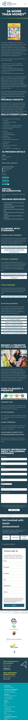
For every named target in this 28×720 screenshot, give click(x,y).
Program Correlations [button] (9, 692)
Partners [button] (6, 694)
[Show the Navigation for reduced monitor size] (25, 4)
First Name (4, 456)
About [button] (6, 701)
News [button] (5, 713)
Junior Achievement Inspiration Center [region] (10, 673)
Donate (6, 537)
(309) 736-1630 (7, 669)
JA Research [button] (7, 708)
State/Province (7, 585)
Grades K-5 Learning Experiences (14, 322)
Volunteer (15, 537)
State (2, 481)
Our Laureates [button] (8, 714)
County (5, 592)
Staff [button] (5, 703)
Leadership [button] (7, 702)
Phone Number (5, 471)
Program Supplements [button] (10, 690)
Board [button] (5, 705)
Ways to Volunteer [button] (9, 687)
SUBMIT (14, 605)
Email (2, 467)
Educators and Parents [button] (11, 689)
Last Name (4, 461)
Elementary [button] (7, 718)
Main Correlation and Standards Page (14, 246)
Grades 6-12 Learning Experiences (14, 324)
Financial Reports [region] (8, 698)
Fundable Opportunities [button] (10, 695)
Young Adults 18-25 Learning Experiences (14, 333)
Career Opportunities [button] (9, 711)
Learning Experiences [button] (10, 716)
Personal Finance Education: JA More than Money (14, 277)
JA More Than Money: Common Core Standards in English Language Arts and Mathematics (14, 251)
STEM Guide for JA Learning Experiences (13, 218)
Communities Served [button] (9, 707)
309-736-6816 (6, 679)
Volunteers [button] (7, 685)
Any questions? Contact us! (8, 544)
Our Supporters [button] (8, 697)
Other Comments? (5, 492)
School (2, 487)
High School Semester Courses (14, 327)
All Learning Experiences (14, 319)
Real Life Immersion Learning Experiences (14, 330)
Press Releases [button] (8, 710)
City (2, 477)
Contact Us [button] (6, 668)
